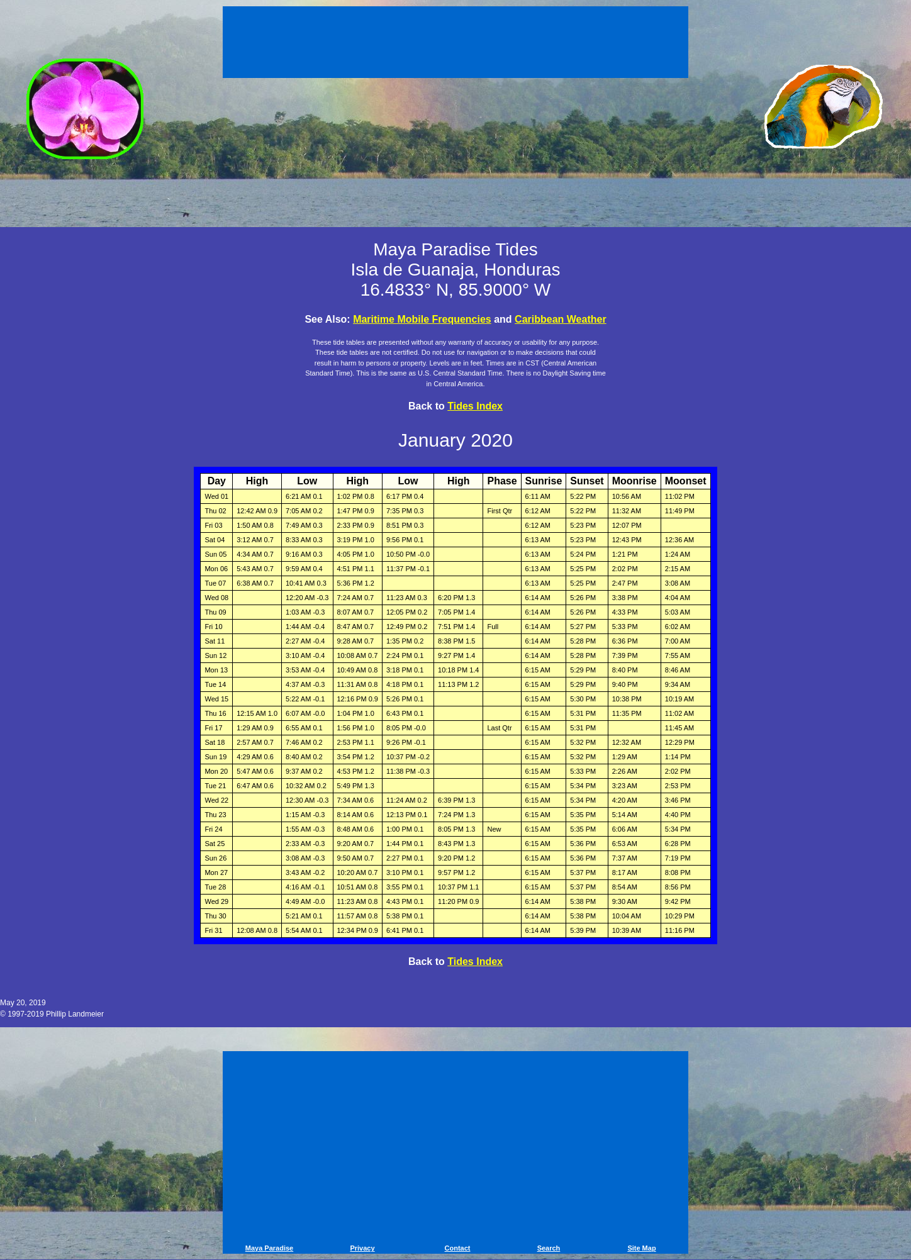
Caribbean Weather (560, 319)
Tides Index (475, 406)
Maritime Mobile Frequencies (422, 319)
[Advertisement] (455, 44)
